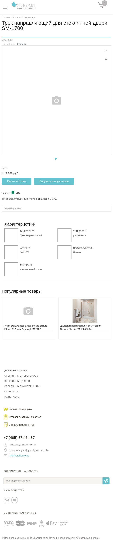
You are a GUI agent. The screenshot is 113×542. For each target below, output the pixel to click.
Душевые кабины (16, 370)
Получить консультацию (54, 181)
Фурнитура (11, 391)
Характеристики (13, 208)
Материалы (12, 397)
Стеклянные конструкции (22, 386)
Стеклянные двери (17, 381)
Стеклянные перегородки (22, 376)
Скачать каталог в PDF (22, 424)
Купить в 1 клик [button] (16, 181)
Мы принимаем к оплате (20, 513)
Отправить (105, 480)
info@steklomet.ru (19, 455)
